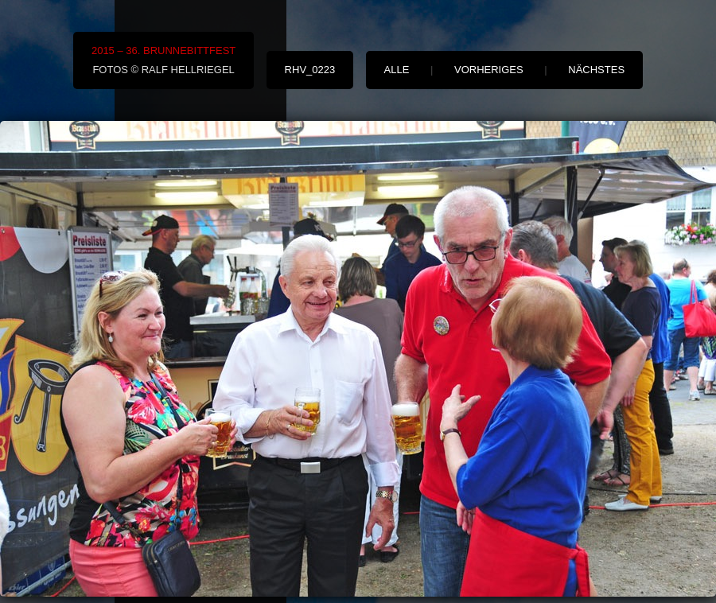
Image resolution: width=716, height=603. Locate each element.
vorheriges (488, 70)
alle (397, 70)
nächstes (596, 70)
